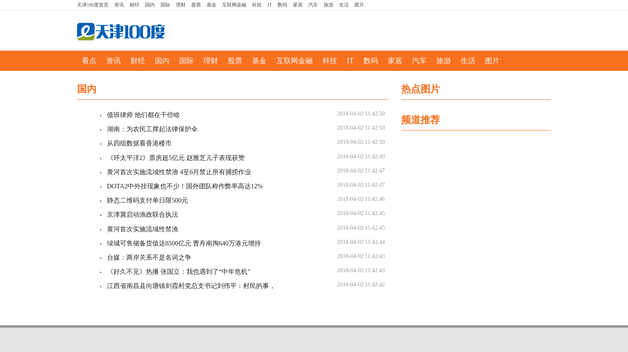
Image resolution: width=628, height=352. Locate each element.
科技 (257, 5)
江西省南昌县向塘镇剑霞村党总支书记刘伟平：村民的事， (191, 285)
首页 (93, 5)
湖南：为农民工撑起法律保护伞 (152, 129)
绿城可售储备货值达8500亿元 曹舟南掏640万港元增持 (184, 243)
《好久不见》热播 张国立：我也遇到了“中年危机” (178, 271)
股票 (196, 5)
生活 (344, 5)
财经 (134, 5)
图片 (359, 5)
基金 (211, 5)
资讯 (119, 5)
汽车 (313, 5)
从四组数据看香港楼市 (139, 143)
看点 (89, 61)
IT (269, 5)
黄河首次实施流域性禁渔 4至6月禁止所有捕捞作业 (179, 172)
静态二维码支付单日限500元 (147, 200)
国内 (150, 5)
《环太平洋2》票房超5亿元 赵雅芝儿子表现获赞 (176, 157)
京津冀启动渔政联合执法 (142, 214)
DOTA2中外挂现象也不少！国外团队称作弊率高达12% (185, 186)
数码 (282, 5)
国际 (165, 5)
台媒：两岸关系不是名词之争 (149, 257)
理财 (181, 5)
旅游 (328, 5)
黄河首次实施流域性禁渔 (142, 229)
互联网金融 (234, 5)
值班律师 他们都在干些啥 (143, 114)
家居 (298, 5)
